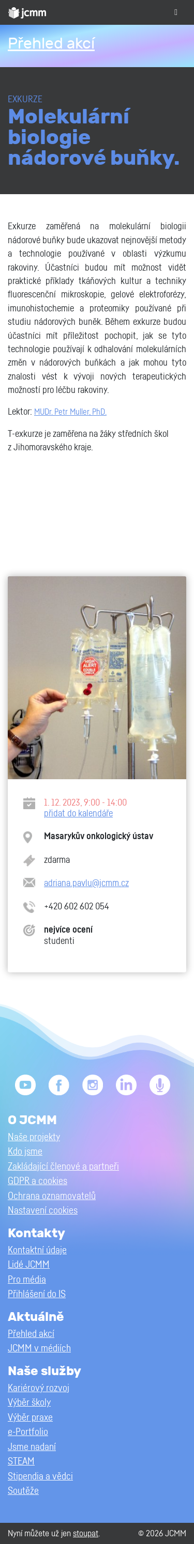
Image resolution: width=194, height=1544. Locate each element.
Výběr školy (29, 1403)
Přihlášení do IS (37, 1294)
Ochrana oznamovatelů (52, 1196)
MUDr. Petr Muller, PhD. (70, 412)
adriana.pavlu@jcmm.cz (86, 883)
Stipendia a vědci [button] (40, 1477)
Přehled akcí (51, 44)
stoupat (85, 1533)
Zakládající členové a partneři (63, 1167)
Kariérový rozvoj (38, 1388)
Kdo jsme (25, 1152)
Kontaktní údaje (37, 1250)
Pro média (27, 1280)
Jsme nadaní (32, 1447)
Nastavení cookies (43, 1211)
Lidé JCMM (29, 1265)
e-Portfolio (28, 1432)
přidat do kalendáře (78, 813)
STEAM (21, 1462)
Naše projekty (34, 1137)
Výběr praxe (30, 1418)
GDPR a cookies (37, 1181)
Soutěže (23, 1491)
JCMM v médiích (39, 1348)
